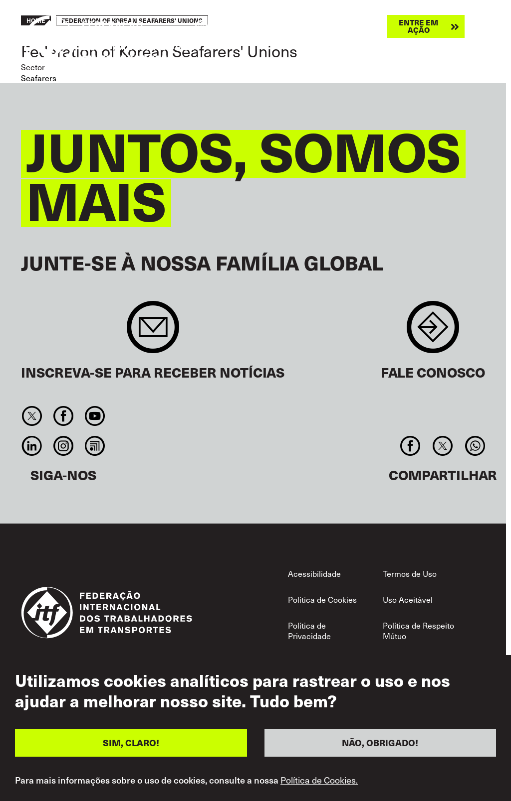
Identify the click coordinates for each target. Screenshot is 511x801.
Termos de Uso (410, 573)
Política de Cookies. (319, 785)
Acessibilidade (314, 573)
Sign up (153, 332)
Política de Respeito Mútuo (418, 630)
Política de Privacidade (309, 630)
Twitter (31, 416)
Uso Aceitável (408, 599)
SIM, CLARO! (131, 747)
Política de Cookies (322, 599)
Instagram (63, 446)
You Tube (95, 416)
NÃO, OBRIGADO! (380, 747)
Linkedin (31, 446)
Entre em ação (418, 26)
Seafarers (38, 78)
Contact (433, 332)
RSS (95, 446)
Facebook (63, 416)
